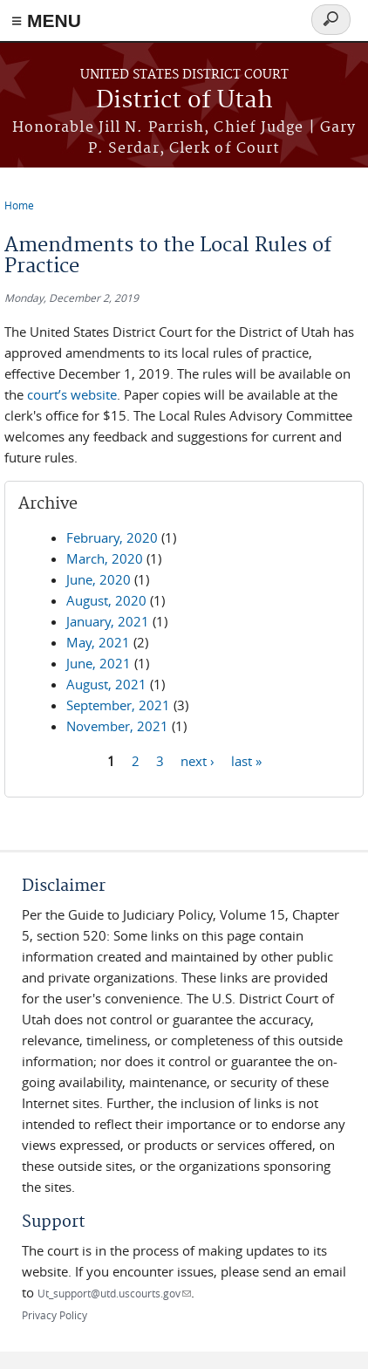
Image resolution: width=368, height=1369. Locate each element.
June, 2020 (98, 579)
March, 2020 (104, 558)
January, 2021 (107, 621)
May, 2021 (98, 642)
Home (19, 205)
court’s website (72, 394)
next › (198, 760)
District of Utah (184, 100)
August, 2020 (106, 600)
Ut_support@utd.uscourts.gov (114, 1293)
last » (246, 760)
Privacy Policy (54, 1315)
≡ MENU (46, 20)
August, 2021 (106, 684)
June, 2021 (98, 663)
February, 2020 (112, 537)
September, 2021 (118, 705)
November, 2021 (117, 726)
